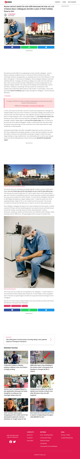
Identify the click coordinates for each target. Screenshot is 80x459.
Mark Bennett (12, 14)
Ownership (43, 443)
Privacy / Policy (65, 435)
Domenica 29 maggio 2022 (37, 105)
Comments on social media (48, 446)
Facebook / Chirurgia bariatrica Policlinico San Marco (14, 186)
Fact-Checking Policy (46, 435)
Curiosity (57, 2)
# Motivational (16, 306)
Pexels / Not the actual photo (10, 289)
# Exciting (7, 306)
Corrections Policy (45, 438)
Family (64, 2)
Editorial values (44, 440)
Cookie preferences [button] (67, 438)
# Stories (24, 306)
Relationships (72, 2)
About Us (29, 435)
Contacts (30, 438)
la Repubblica (25, 105)
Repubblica (8, 95)
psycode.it (30, 440)
